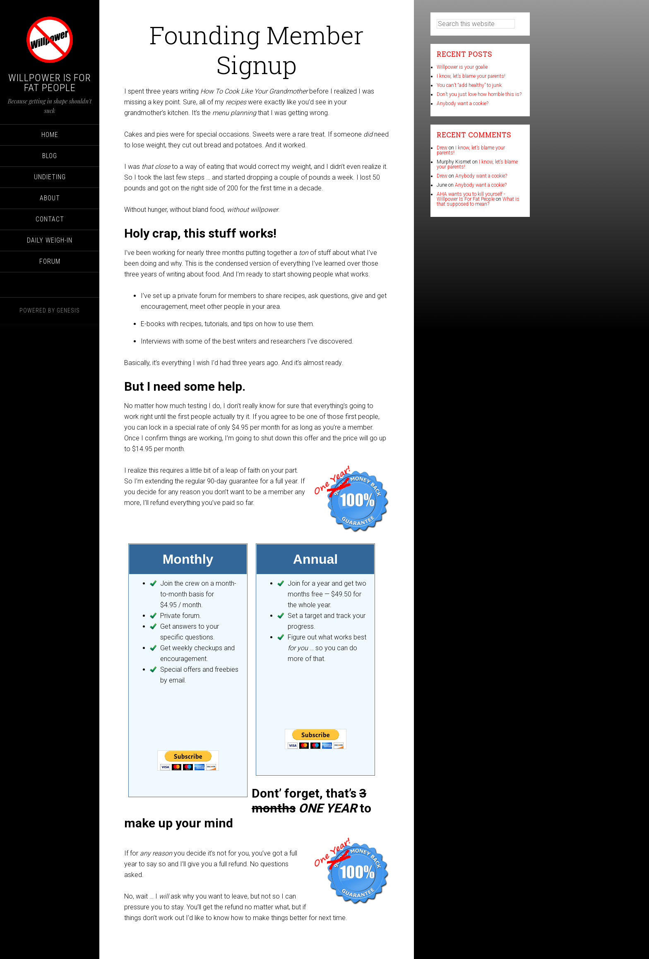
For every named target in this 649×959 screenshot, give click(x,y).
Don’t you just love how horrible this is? (479, 94)
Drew (442, 148)
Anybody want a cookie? (462, 103)
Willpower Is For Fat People (49, 83)
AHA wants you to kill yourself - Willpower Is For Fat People (471, 196)
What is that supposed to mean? (478, 201)
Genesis (68, 310)
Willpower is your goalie (462, 67)
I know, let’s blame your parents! (471, 76)
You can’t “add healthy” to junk (469, 85)
